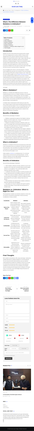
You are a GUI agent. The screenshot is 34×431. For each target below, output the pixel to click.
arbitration (12, 153)
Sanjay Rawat (6, 26)
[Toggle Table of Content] (22, 38)
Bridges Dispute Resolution (22, 74)
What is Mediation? (8, 40)
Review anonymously (10, 355)
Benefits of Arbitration (9, 45)
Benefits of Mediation (9, 42)
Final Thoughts (7, 47)
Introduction (7, 39)
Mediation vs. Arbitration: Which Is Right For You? (14, 46)
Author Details (6, 407)
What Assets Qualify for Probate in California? (24, 289)
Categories (5, 406)
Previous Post (9, 286)
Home (4, 404)
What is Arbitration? (8, 43)
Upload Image (7, 345)
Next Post (26, 286)
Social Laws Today (17, 6)
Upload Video (6, 349)
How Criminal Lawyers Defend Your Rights (8, 289)
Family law (5, 392)
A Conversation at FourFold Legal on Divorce (12, 394)
